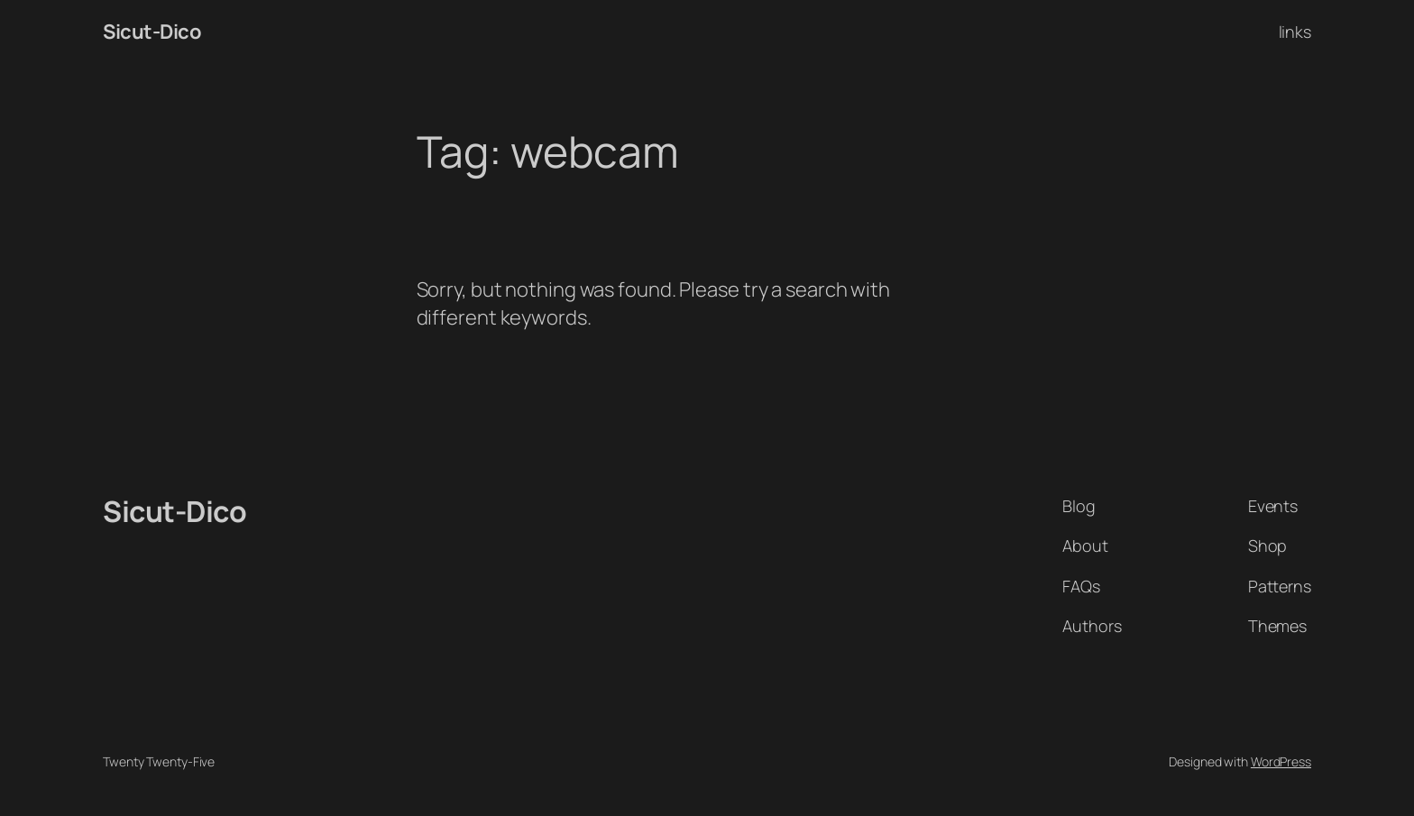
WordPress (1281, 761)
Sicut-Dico (152, 31)
